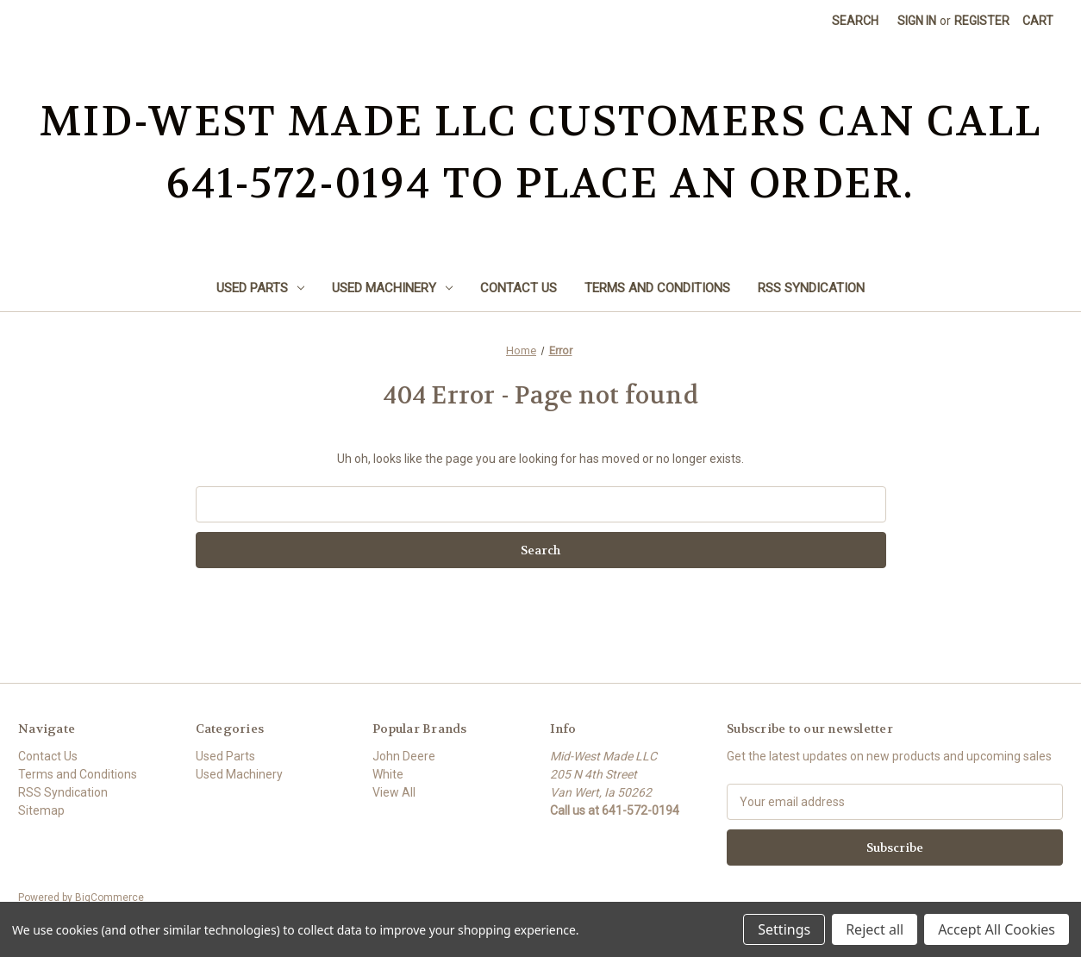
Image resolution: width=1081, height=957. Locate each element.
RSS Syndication (811, 288)
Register (981, 21)
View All (394, 792)
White (387, 774)
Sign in (916, 21)
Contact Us (518, 288)
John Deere (403, 756)
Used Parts (260, 288)
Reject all (874, 929)
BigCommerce (109, 897)
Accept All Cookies (996, 929)
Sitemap (41, 810)
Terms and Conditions (657, 288)
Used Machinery (392, 288)
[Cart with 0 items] (1038, 21)
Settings (784, 929)
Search (855, 21)
